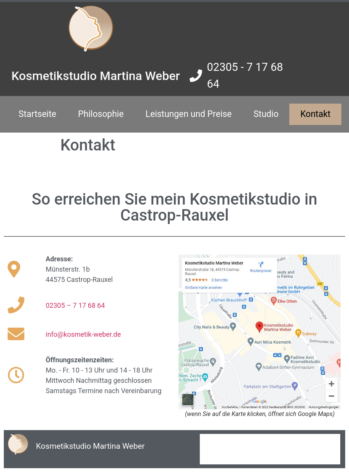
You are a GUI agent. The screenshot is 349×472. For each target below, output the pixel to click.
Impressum (219, 441)
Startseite (37, 114)
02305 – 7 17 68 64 (75, 305)
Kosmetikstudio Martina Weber (95, 76)
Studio (266, 114)
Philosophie (101, 114)
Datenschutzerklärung (231, 456)
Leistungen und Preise (188, 114)
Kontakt (315, 114)
